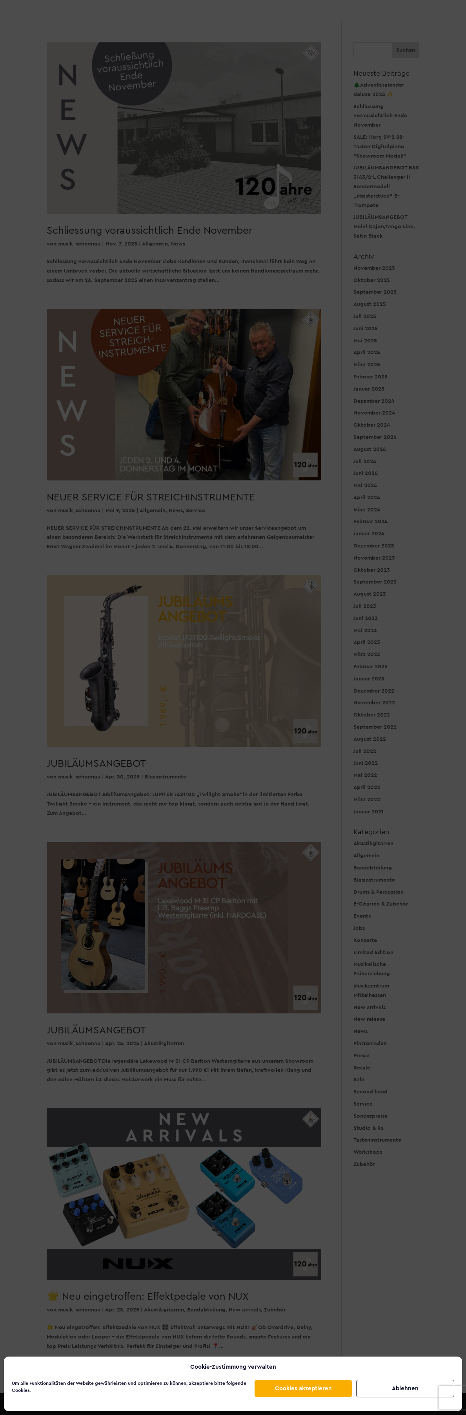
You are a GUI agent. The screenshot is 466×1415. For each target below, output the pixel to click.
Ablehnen (405, 1388)
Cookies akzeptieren (303, 1388)
